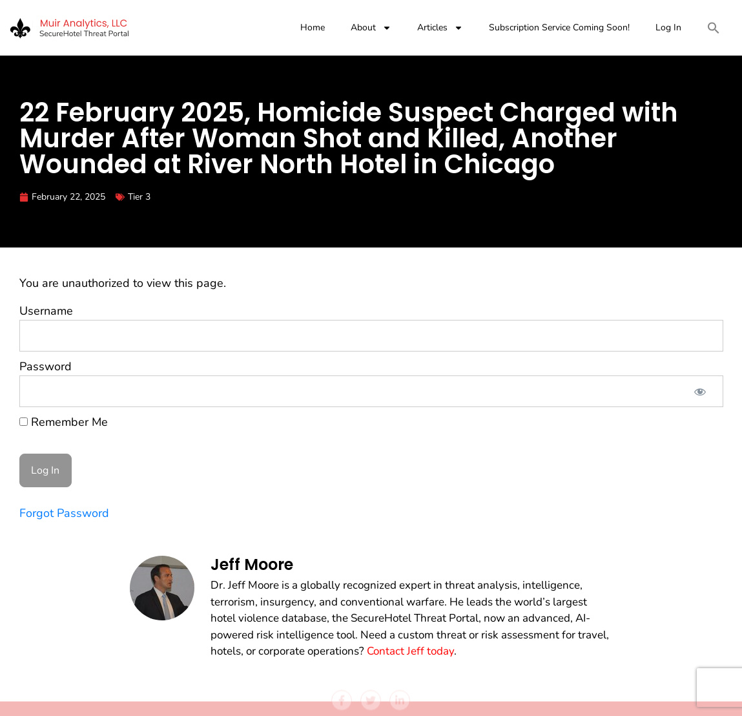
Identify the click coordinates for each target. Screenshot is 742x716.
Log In (668, 27)
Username (46, 311)
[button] (713, 28)
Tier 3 (139, 197)
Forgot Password (64, 513)
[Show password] (700, 391)
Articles (440, 28)
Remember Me (63, 422)
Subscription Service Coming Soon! (559, 27)
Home (312, 27)
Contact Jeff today (410, 651)
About (371, 28)
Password (45, 366)
